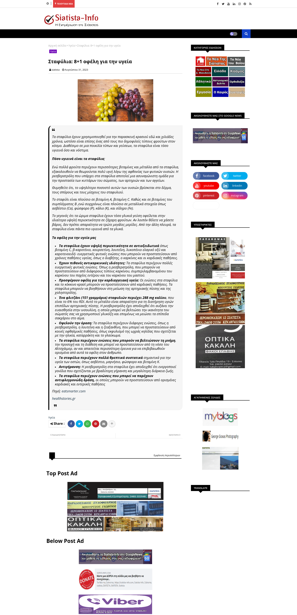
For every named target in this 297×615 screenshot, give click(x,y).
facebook (208, 176)
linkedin (237, 185)
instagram (237, 195)
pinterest (208, 195)
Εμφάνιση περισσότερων (167, 455)
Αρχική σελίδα (57, 45)
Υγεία (71, 45)
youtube (209, 185)
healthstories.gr (64, 398)
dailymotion (206, 205)
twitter (237, 176)
